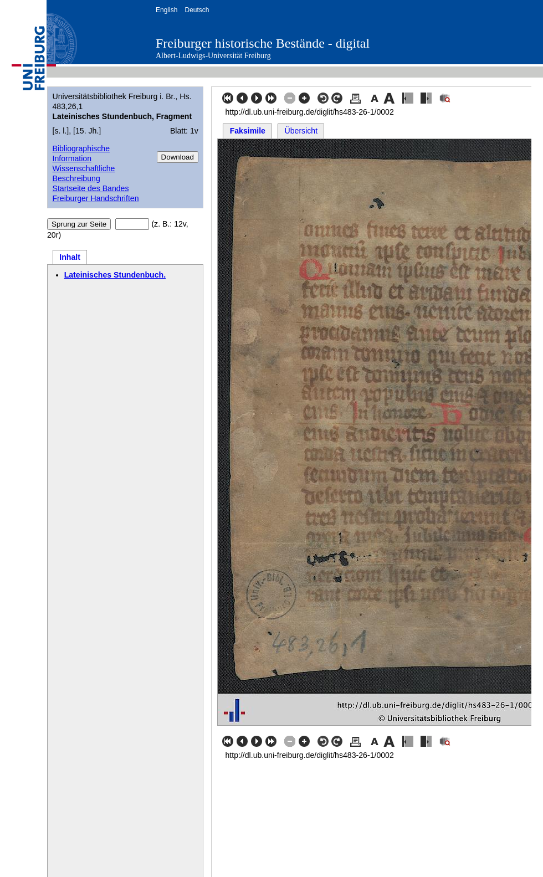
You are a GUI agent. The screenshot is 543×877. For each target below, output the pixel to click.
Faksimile (247, 130)
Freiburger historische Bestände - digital (263, 43)
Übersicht (301, 130)
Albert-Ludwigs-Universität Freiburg (213, 56)
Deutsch (197, 10)
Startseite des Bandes (90, 188)
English (166, 10)
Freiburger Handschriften (95, 198)
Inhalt (69, 257)
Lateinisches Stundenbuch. (115, 274)
